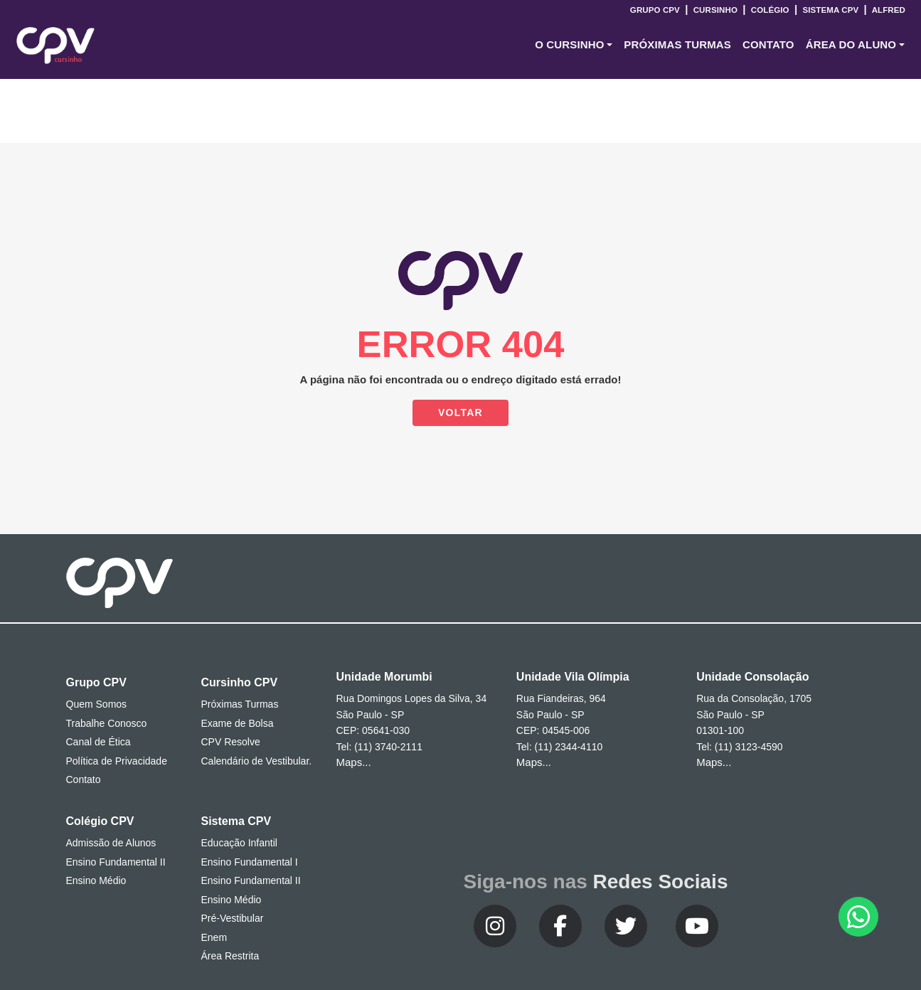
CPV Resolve (230, 741)
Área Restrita (230, 956)
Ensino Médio (96, 880)
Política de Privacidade (116, 761)
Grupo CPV (656, 10)
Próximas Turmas (677, 44)
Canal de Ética (98, 741)
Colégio (769, 10)
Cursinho (715, 10)
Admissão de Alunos (111, 842)
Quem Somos (96, 704)
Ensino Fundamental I (249, 862)
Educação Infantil (239, 842)
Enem (214, 937)
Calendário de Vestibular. (256, 761)
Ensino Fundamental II (116, 862)
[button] (573, 45)
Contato (83, 779)
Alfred (887, 10)
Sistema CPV (830, 10)
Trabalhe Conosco (106, 723)
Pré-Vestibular (232, 918)
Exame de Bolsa (237, 723)
